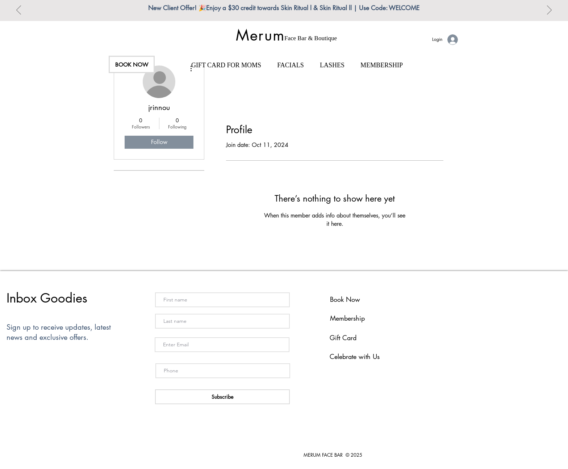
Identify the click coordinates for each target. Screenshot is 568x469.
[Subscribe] (222, 396)
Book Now (345, 299)
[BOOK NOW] (132, 64)
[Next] (549, 10)
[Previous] (18, 10)
